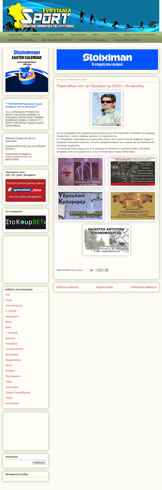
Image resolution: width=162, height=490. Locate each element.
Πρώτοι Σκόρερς (78, 34)
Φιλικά (8, 397)
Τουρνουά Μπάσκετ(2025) (126, 40)
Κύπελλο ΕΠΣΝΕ (55, 34)
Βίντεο (8, 322)
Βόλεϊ (8, 327)
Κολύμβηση (11, 343)
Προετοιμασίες (13, 376)
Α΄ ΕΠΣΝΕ (35, 34)
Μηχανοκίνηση (13, 360)
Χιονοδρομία (12, 403)
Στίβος (8, 381)
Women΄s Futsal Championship (139, 34)
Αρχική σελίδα (16, 34)
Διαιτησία (10, 338)
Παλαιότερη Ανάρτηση (144, 287)
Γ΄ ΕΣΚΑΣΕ (111, 34)
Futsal (8, 300)
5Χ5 (7, 294)
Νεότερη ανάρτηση (68, 287)
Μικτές (96, 34)
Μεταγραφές (11, 354)
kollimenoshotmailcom (18, 156)
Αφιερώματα (11, 316)
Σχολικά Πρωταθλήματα (17, 392)
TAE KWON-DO (13, 305)
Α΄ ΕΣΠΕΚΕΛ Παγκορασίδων (92, 40)
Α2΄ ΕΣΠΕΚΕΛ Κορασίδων (22, 40)
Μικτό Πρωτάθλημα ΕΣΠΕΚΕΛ (57, 40)
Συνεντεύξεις (12, 387)
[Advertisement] (26, 258)
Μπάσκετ (10, 370)
